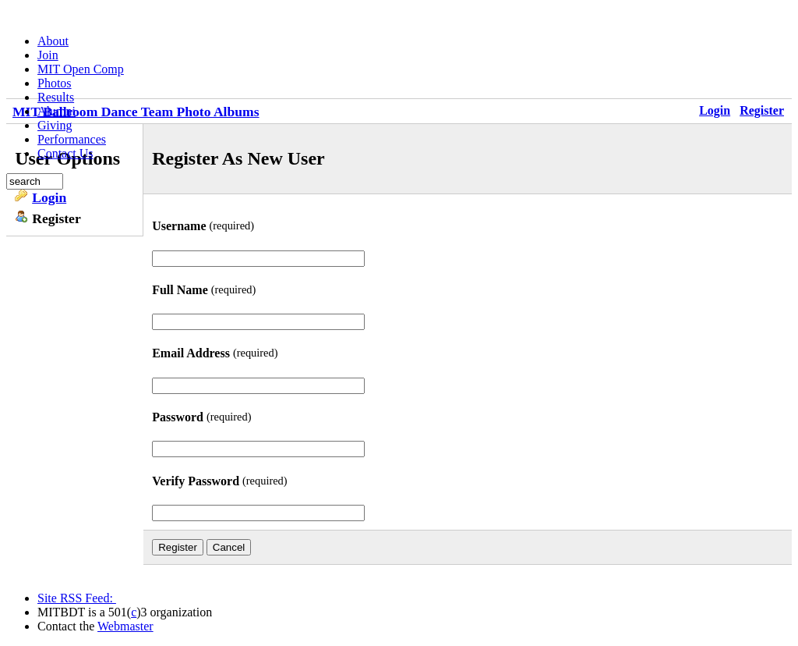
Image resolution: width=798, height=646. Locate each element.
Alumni (56, 111)
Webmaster (125, 626)
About (53, 41)
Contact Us (65, 153)
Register (762, 110)
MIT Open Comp (80, 69)
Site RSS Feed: (76, 598)
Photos (54, 83)
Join (47, 55)
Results (55, 97)
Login (714, 110)
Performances (71, 139)
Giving (54, 125)
